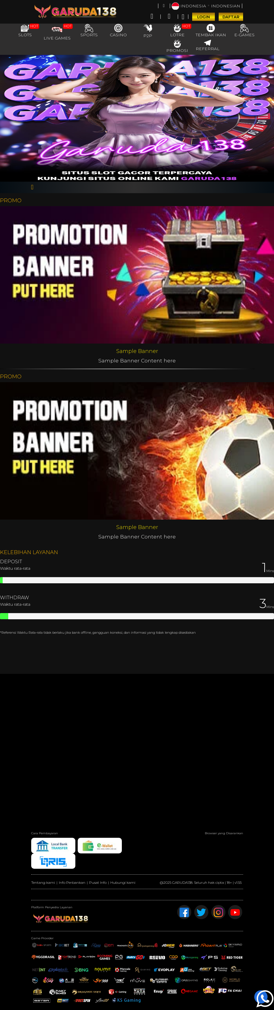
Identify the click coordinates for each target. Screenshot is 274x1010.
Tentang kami (43, 882)
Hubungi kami (122, 882)
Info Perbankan (72, 882)
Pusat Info (98, 882)
